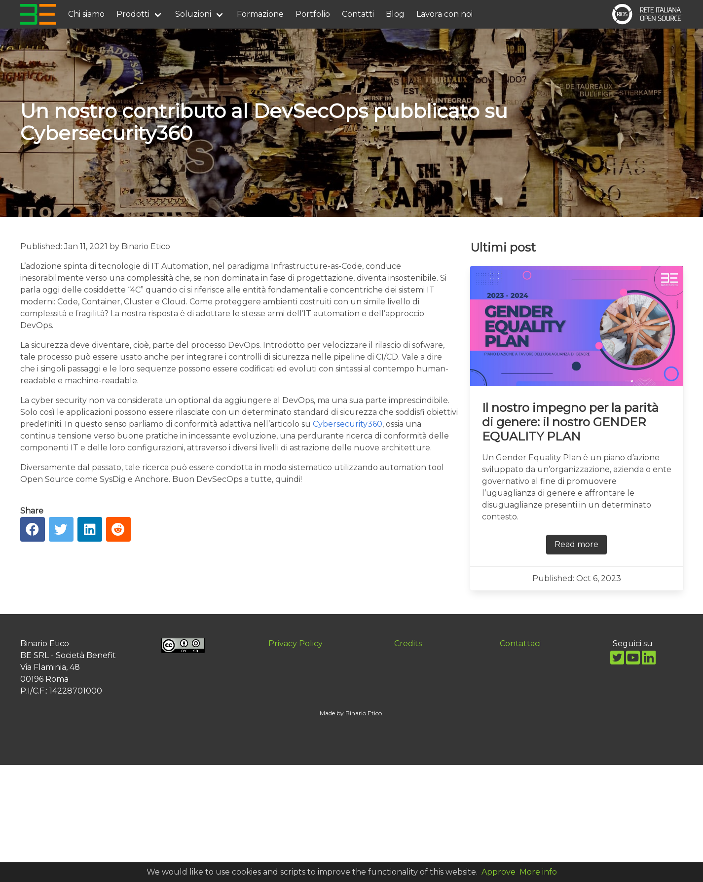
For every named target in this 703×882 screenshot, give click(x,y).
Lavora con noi (444, 14)
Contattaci (520, 643)
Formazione (260, 14)
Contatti (358, 14)
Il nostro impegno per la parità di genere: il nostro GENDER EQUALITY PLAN (570, 422)
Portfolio (313, 14)
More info (538, 872)
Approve (498, 872)
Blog (395, 14)
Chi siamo (86, 14)
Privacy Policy (295, 643)
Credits (408, 643)
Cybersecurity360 (347, 424)
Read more (576, 544)
